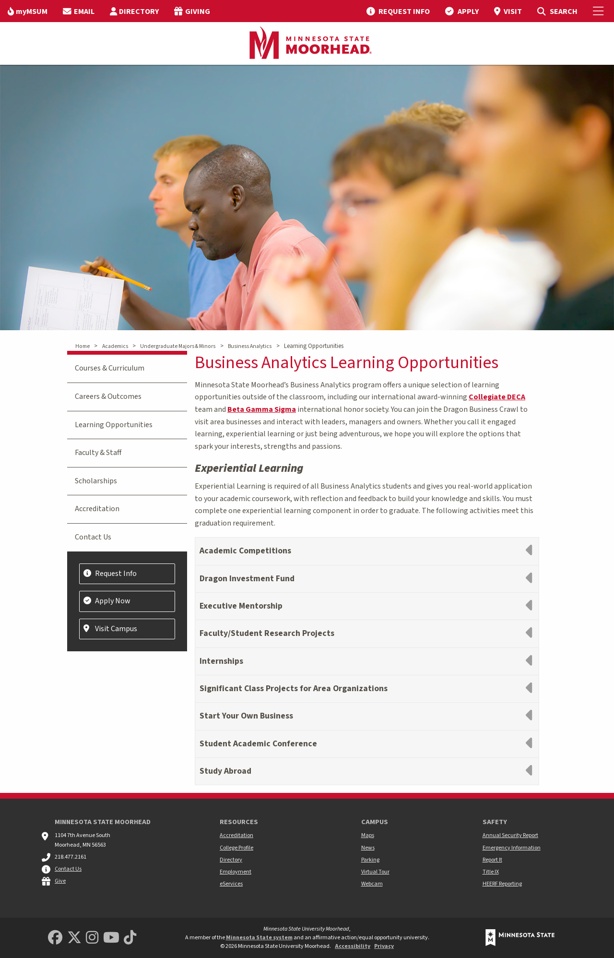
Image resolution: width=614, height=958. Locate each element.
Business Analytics (250, 346)
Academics (115, 346)
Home (82, 346)
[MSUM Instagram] (92, 938)
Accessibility (352, 946)
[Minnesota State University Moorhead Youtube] (111, 938)
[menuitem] (27, 11)
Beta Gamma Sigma (261, 409)
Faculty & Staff (98, 452)
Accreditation (97, 508)
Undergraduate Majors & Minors (177, 346)
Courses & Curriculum (109, 368)
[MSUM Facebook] (55, 938)
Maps (367, 835)
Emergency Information (512, 848)
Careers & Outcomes (108, 396)
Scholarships (96, 481)
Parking (370, 860)
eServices (231, 884)
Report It (492, 860)
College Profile (236, 848)
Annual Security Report (510, 835)
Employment (235, 872)
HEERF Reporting (502, 884)
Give (60, 881)
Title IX (491, 872)
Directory (231, 860)
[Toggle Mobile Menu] (599, 11)
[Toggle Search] (557, 11)
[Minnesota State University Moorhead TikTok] (130, 938)
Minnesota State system (259, 938)
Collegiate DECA (497, 397)
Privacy (384, 946)
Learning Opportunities (114, 424)
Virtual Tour (375, 872)
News (368, 848)
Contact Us (93, 537)
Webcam (372, 884)
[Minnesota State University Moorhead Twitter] (74, 938)
